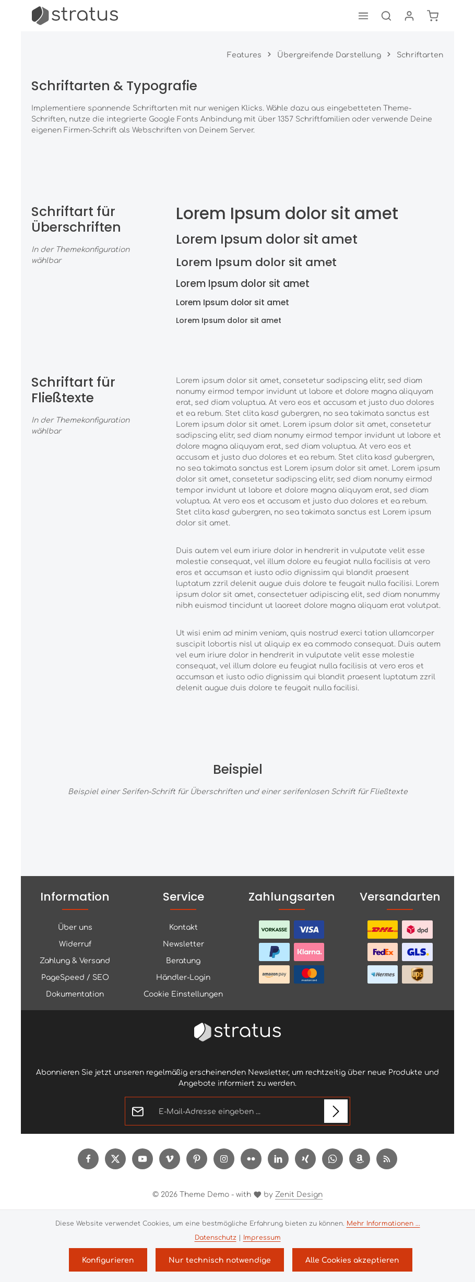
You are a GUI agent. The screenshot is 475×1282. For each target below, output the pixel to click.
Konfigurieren (108, 1259)
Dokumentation (75, 993)
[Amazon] (359, 1158)
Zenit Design (299, 1194)
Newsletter (183, 943)
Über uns (75, 926)
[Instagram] (223, 1158)
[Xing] (305, 1158)
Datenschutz (215, 1237)
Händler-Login (183, 976)
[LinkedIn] (278, 1158)
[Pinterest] (196, 1158)
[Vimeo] (169, 1158)
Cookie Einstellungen (183, 993)
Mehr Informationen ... (383, 1223)
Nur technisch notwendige (220, 1259)
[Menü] (363, 15)
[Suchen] (386, 15)
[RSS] (386, 1158)
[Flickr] (251, 1158)
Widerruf (75, 943)
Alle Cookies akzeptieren (352, 1259)
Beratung (183, 960)
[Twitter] (115, 1158)
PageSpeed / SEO (75, 976)
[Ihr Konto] (409, 15)
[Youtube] (142, 1158)
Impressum (262, 1237)
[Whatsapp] (332, 1158)
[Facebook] (88, 1158)
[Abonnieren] (336, 1111)
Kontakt (183, 926)
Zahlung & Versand (75, 960)
